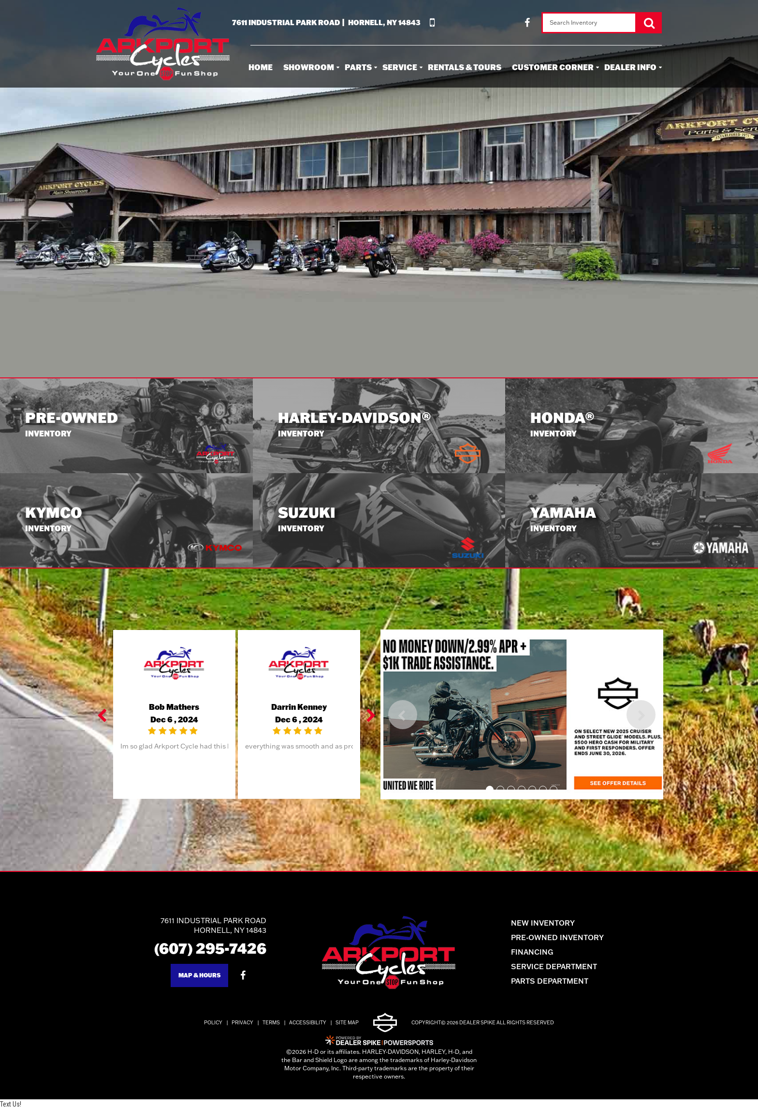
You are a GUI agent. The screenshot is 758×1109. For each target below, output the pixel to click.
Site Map (347, 1022)
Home (260, 67)
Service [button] (399, 67)
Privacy (242, 1022)
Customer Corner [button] (553, 67)
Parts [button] (358, 67)
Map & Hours (199, 975)
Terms (271, 1022)
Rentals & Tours (464, 67)
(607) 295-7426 (210, 948)
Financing (532, 952)
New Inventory (543, 923)
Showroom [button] (308, 67)
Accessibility (307, 1022)
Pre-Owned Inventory (557, 937)
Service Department (554, 966)
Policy (213, 1022)
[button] (103, 714)
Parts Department (549, 981)
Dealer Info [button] (630, 67)
